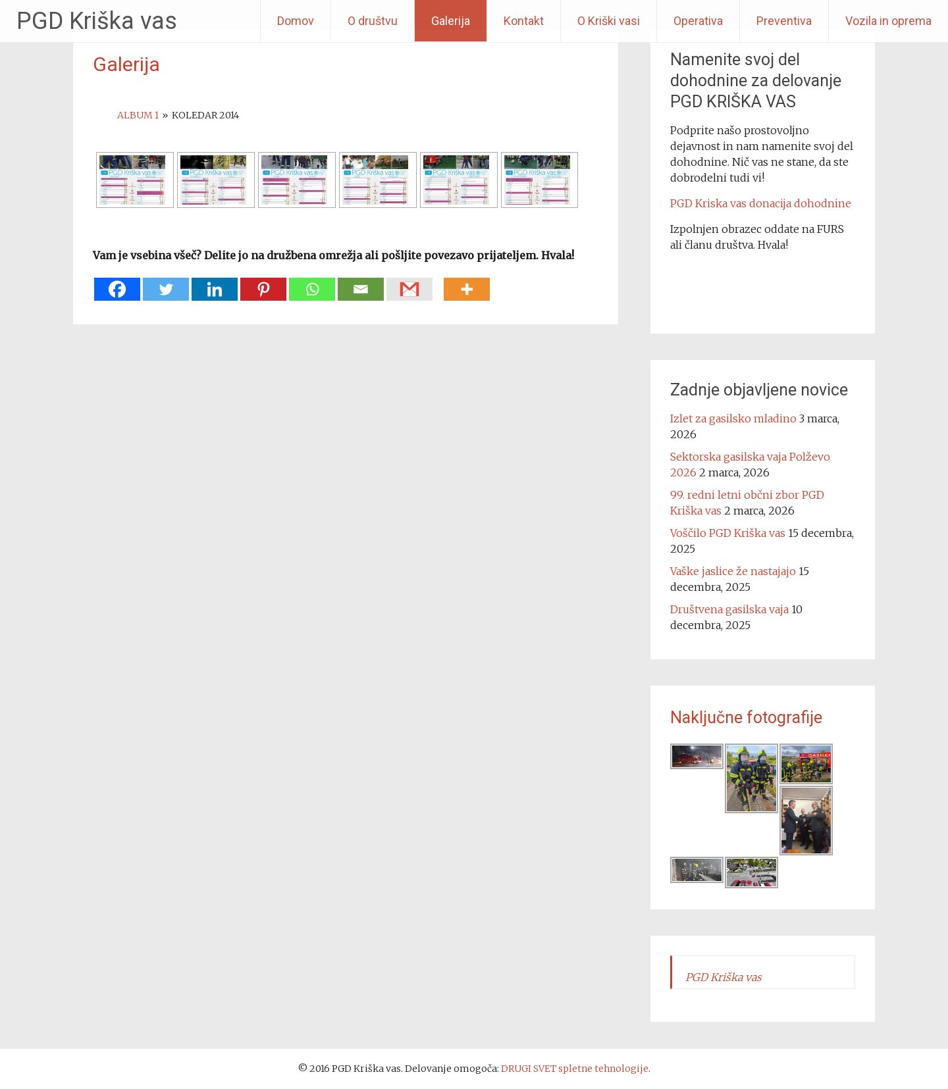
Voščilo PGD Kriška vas (727, 533)
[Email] (361, 283)
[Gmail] (409, 283)
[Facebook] (117, 283)
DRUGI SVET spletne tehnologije (574, 1069)
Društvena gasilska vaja (729, 609)
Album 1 (138, 115)
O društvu (373, 21)
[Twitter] (166, 283)
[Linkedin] (215, 283)
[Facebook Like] (439, 274)
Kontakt (524, 21)
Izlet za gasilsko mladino (733, 418)
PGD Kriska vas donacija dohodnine (760, 203)
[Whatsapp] (312, 283)
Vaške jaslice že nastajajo (733, 571)
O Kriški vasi (608, 21)
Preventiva (784, 21)
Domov (295, 21)
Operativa (698, 21)
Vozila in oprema (888, 21)
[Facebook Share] (435, 274)
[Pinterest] (263, 283)
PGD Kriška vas (96, 21)
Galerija (450, 21)
